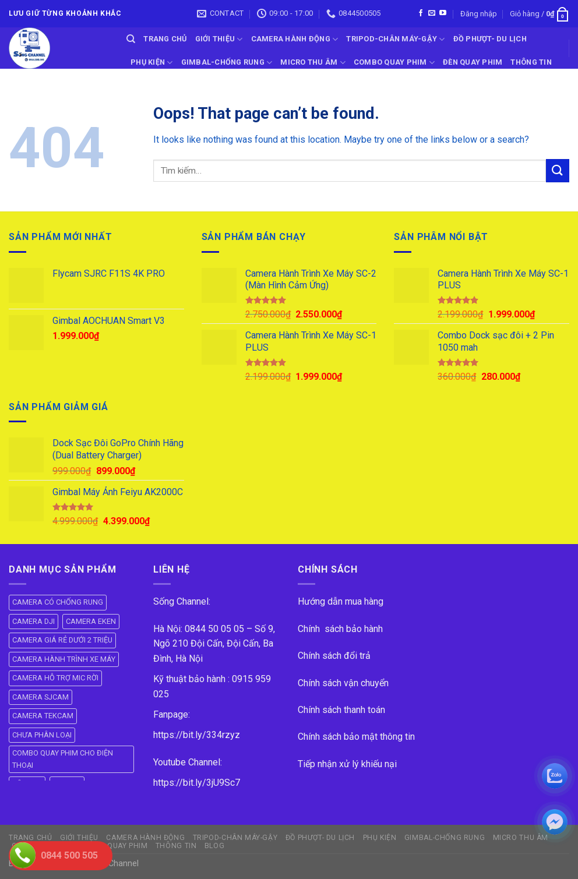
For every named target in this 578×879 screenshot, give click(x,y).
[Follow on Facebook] (420, 13)
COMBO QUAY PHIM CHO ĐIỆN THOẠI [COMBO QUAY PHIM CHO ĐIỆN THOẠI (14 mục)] (62, 759)
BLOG (141, 86)
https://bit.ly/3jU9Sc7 (196, 782)
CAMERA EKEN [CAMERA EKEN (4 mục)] (91, 621)
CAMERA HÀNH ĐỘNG (295, 39)
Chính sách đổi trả (334, 655)
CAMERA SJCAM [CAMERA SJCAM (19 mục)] (40, 697)
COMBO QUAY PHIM (394, 62)
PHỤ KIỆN (152, 62)
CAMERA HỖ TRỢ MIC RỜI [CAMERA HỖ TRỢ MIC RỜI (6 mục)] (55, 677)
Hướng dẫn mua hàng (340, 601)
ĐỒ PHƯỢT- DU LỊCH (490, 38)
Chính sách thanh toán (341, 709)
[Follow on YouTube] (442, 13)
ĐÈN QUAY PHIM (472, 62)
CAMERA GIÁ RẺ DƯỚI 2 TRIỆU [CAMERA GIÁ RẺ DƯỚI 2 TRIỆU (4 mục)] (62, 640)
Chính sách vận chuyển (343, 683)
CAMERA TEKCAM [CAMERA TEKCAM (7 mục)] (42, 715)
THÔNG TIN (530, 62)
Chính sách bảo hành (340, 628)
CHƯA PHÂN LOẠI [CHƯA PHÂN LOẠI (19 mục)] (42, 734)
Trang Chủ (164, 38)
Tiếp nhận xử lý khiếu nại (347, 763)
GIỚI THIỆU (219, 39)
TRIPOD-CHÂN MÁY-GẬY (395, 39)
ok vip (152, 864)
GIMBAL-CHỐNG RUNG (227, 62)
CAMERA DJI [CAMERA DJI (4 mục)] (33, 621)
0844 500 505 (69, 855)
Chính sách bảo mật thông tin (356, 736)
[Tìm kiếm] (130, 39)
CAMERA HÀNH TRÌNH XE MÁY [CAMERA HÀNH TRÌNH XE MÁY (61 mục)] (63, 659)
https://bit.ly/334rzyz (196, 734)
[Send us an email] (431, 13)
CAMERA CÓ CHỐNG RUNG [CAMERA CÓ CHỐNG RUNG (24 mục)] (57, 602)
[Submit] (557, 170)
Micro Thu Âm (313, 62)
